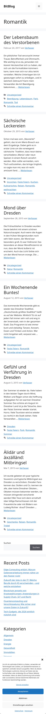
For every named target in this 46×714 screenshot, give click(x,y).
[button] (42, 659)
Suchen (7, 542)
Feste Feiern (23, 182)
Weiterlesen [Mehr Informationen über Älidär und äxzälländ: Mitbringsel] (9, 510)
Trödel (7, 525)
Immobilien (9, 652)
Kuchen (34, 182)
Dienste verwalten (22, 685)
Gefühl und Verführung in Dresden (18, 372)
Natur (9, 269)
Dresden (11, 426)
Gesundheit (9, 648)
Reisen (21, 185)
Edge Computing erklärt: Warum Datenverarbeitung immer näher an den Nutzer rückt (21, 572)
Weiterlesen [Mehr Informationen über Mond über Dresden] (9, 257)
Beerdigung (13, 98)
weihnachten (10, 189)
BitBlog (9, 6)
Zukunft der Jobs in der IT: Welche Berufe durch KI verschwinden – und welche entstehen (21, 583)
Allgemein (8, 635)
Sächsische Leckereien (15, 123)
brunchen (11, 182)
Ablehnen (23, 698)
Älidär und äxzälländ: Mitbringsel (15, 457)
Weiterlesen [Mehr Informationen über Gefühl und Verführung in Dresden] (24, 418)
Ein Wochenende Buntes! (20, 289)
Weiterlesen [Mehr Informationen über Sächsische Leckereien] (26, 170)
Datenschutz (19, 711)
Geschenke (12, 521)
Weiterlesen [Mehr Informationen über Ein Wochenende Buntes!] (9, 337)
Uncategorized (14, 94)
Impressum (29, 711)
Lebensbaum (26, 98)
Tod (16, 102)
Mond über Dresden (15, 210)
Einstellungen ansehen (23, 705)
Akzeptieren (23, 691)
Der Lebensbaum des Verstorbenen (21, 39)
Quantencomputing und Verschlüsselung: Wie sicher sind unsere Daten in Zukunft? (19, 604)
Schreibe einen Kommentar (20, 106)
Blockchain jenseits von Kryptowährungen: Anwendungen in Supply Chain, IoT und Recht (21, 593)
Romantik (8, 102)
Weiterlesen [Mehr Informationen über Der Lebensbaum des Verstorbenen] (24, 87)
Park (35, 98)
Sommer (8, 434)
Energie (7, 643)
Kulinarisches (10, 185)
